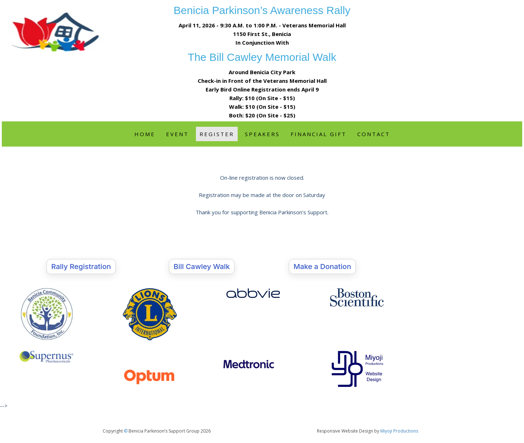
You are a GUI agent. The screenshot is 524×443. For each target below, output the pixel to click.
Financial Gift (318, 134)
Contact (373, 134)
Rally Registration (81, 266)
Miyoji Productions (399, 431)
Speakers (262, 134)
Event (177, 134)
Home (144, 134)
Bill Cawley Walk (202, 266)
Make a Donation (322, 266)
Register (217, 134)
